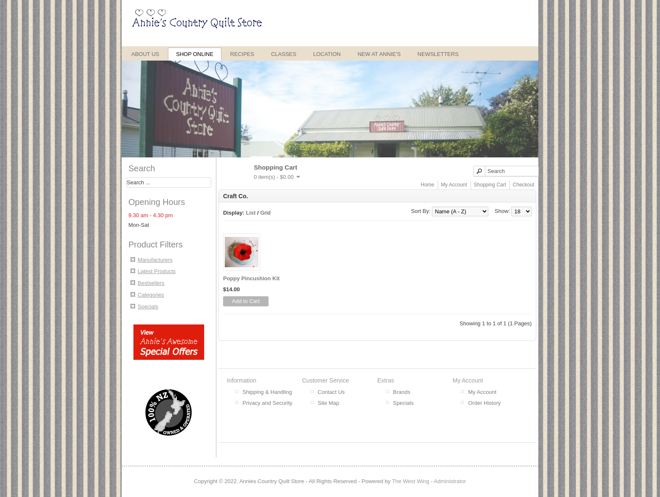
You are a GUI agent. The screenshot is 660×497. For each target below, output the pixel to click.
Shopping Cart (490, 185)
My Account (454, 185)
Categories (151, 295)
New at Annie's (378, 54)
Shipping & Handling (267, 392)
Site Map (328, 403)
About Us (145, 54)
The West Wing (410, 481)
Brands (401, 392)
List (250, 213)
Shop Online (194, 54)
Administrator (450, 481)
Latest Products (157, 271)
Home (427, 185)
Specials (148, 306)
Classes (283, 54)
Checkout (523, 185)
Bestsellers (151, 283)
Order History (484, 403)
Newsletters (438, 54)
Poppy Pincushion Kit (251, 278)
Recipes (242, 54)
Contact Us (331, 392)
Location (327, 54)
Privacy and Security (267, 403)
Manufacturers (155, 260)
